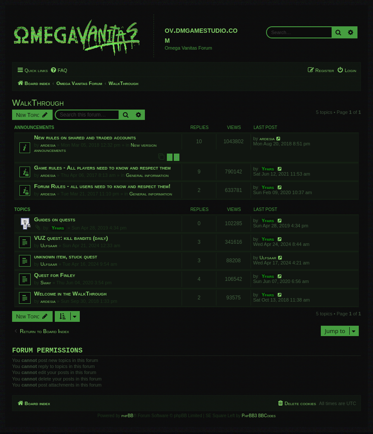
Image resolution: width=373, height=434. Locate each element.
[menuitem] (58, 70)
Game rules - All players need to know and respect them (102, 167)
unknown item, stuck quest (65, 256)
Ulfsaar (49, 245)
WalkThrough (38, 102)
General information (147, 175)
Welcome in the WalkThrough (70, 293)
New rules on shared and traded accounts (85, 137)
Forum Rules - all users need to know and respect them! (102, 186)
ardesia (48, 145)
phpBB (128, 417)
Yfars (268, 168)
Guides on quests (54, 219)
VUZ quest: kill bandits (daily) (71, 238)
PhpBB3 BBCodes (259, 417)
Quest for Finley (54, 275)
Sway (46, 282)
